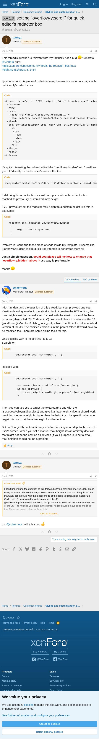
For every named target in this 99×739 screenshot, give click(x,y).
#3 (96, 476)
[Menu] (5, 4)
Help (42, 622)
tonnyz (8, 29)
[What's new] (87, 4)
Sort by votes (90, 279)
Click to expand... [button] (49, 513)
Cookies (8, 617)
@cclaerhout (14, 524)
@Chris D (8, 61)
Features (54, 676)
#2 (96, 301)
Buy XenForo (40, 651)
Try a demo (60, 651)
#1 (96, 51)
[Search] (94, 4)
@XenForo (40, 659)
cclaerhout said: (12, 483)
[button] (18, 617)
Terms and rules (11, 622)
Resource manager (12, 685)
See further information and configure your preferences (36, 715)
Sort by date (72, 279)
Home (51, 622)
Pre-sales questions (60, 685)
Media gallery (9, 680)
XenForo (60, 659)
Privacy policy (29, 622)
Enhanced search (11, 690)
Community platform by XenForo (30, 629)
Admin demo (56, 690)
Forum (5, 676)
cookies (28, 704)
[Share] (91, 51)
